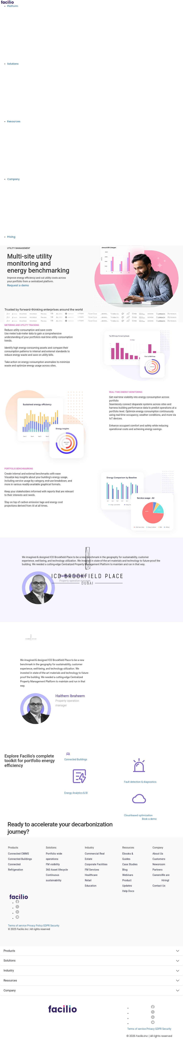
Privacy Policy (35, 925)
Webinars (127, 875)
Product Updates (127, 883)
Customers (159, 859)
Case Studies (130, 864)
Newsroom (159, 864)
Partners (158, 869)
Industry (9, 970)
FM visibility (53, 864)
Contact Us (159, 885)
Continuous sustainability (53, 878)
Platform (12, 6)
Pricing (11, 237)
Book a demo (9, 243)
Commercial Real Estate (95, 856)
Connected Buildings (20, 859)
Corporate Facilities (96, 864)
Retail (88, 880)
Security (54, 925)
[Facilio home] (7, 1)
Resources (13, 121)
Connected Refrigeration (15, 867)
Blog (125, 869)
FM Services (92, 869)
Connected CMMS (18, 853)
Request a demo (18, 285)
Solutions (12, 64)
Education (91, 885)
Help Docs (128, 891)
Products (9, 950)
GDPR (46, 925)
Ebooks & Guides (127, 856)
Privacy (151, 1028)
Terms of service (17, 925)
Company (13, 179)
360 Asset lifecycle (57, 869)
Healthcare (91, 875)
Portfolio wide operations (54, 856)
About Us (158, 853)
